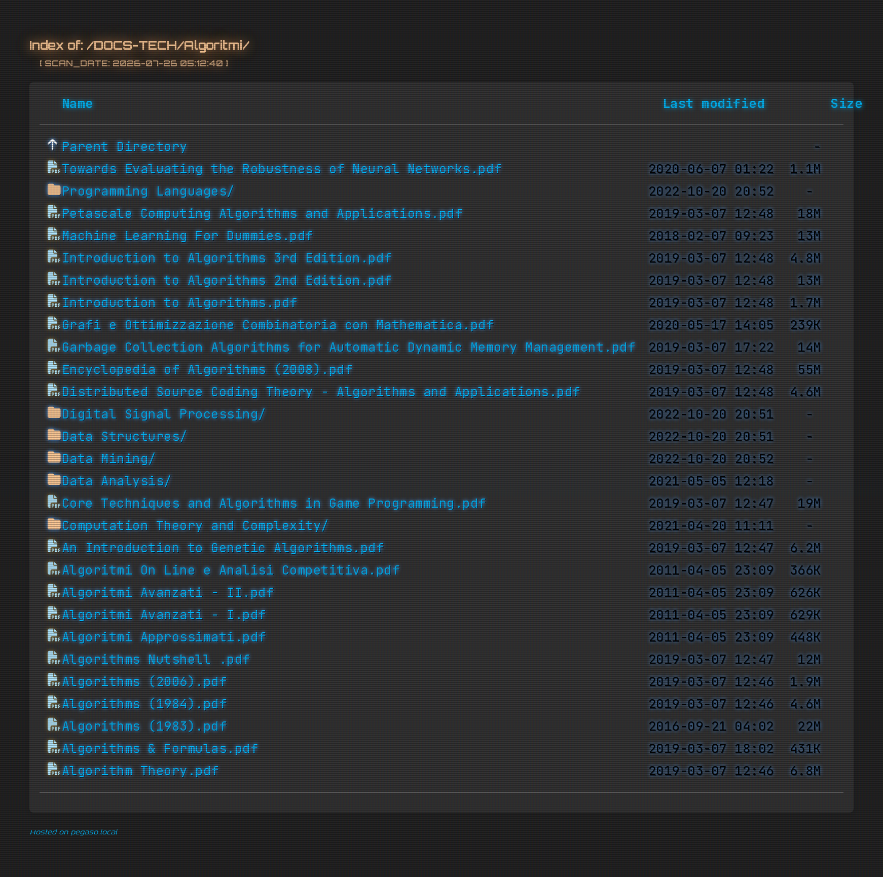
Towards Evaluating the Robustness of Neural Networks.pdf (282, 169)
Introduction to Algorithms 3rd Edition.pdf (227, 258)
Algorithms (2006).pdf (144, 682)
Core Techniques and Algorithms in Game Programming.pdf (274, 503)
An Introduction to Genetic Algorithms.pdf (223, 548)
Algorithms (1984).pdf (144, 704)
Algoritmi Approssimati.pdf (164, 637)
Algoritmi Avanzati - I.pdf (164, 615)
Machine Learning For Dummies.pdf (187, 236)
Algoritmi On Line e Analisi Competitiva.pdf (231, 570)
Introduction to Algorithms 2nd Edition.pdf (227, 280)
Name (77, 103)
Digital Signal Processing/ (164, 414)
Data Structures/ (125, 436)
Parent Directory (125, 147)
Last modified (714, 103)
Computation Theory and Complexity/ (195, 526)
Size (846, 103)
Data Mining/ (109, 459)
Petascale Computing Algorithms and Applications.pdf (262, 213)
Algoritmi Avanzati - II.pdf (168, 592)
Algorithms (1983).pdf (144, 726)
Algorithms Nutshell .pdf (156, 659)
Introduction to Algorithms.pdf (180, 303)
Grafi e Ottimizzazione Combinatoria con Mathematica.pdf (278, 325)
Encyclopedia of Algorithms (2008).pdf (207, 369)
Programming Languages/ (148, 191)
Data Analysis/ (117, 481)
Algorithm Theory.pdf (140, 771)
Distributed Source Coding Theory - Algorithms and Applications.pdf (321, 392)
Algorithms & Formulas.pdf (160, 748)
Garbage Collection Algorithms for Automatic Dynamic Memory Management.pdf (349, 347)
